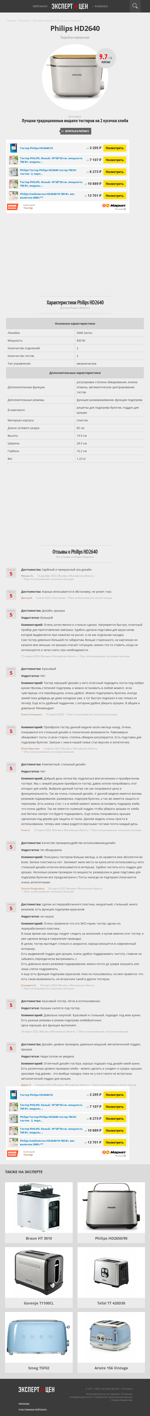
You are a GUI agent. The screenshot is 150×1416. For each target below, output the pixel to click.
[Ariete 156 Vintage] (111, 1337)
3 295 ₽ (94, 147)
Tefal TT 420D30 (111, 1303)
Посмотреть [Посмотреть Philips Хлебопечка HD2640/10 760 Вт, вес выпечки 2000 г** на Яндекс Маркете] (115, 196)
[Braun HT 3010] (39, 1207)
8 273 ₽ (94, 171)
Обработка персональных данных (113, 1396)
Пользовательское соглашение (103, 1393)
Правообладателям (122, 1399)
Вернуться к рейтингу (75, 131)
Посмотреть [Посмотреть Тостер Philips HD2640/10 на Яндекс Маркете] (115, 148)
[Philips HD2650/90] (111, 1207)
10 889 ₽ (93, 183)
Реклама (24, 1403)
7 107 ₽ (94, 159)
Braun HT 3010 (39, 1238)
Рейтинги (40, 6)
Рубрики (101, 6)
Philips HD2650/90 (111, 1238)
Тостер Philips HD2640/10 (36, 148)
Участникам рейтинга (33, 1409)
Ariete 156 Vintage (111, 1368)
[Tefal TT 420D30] (111, 1272)
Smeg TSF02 (38, 1368)
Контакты (127, 1388)
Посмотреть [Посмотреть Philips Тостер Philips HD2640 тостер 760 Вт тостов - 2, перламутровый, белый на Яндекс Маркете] (115, 172)
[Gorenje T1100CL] (39, 1272)
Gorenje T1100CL (39, 1303)
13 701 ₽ (93, 195)
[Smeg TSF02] (39, 1337)
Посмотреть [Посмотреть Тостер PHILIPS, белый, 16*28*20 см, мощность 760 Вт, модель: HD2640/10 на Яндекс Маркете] (115, 160)
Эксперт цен (70, 7)
